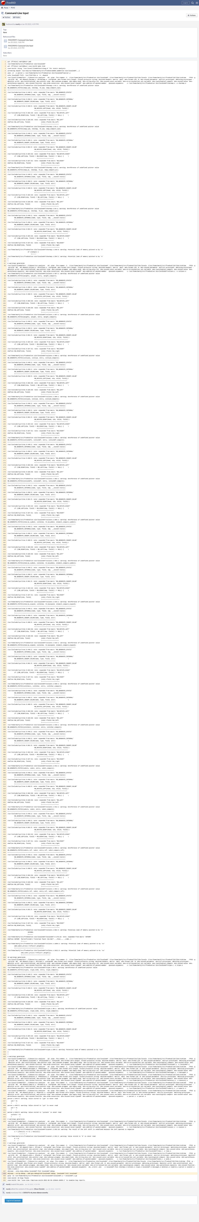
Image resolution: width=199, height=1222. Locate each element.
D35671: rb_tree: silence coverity (35, 1192)
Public (17, 17)
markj (17, 24)
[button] (197, 3)
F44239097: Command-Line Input (20, 40)
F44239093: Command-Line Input (20, 46)
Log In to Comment (14, 1200)
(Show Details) (39, 1189)
